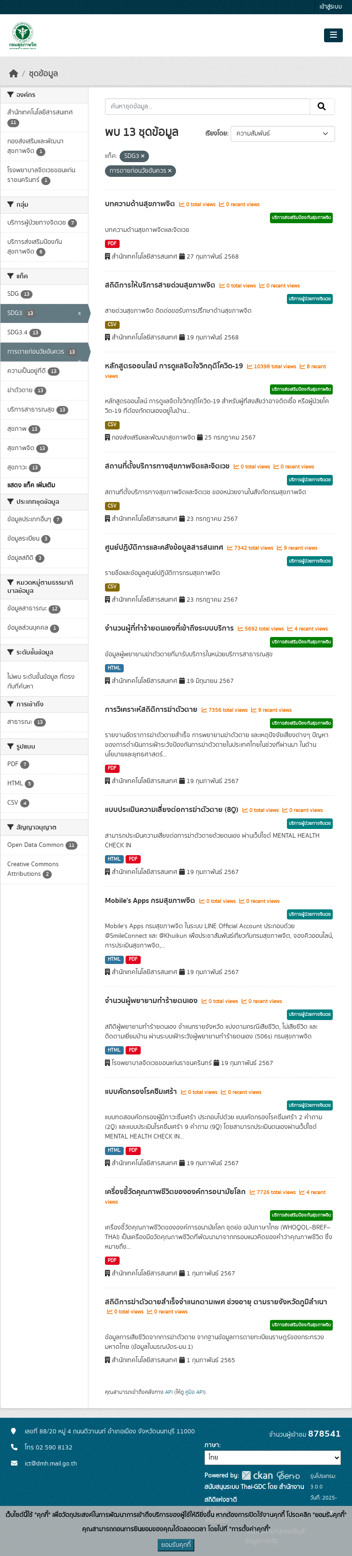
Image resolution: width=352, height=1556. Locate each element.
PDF (112, 244)
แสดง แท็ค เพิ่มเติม (31, 485)
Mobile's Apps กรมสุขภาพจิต (151, 901)
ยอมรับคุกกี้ (176, 1545)
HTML (114, 668)
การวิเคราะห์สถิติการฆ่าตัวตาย (152, 710)
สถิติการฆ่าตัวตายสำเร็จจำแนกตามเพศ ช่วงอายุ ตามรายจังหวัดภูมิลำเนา (216, 1302)
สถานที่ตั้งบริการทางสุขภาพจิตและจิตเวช (168, 466)
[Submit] (322, 106)
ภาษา (211, 1445)
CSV (112, 324)
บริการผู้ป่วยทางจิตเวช (310, 299)
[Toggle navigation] (333, 35)
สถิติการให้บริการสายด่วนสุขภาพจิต (161, 285)
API (169, 1392)
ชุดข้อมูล (43, 74)
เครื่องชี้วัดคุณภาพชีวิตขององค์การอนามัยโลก (176, 1192)
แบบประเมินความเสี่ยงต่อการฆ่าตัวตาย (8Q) (172, 810)
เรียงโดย (216, 133)
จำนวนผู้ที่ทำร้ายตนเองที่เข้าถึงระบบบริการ (170, 628)
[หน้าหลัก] (13, 74)
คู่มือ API (194, 1392)
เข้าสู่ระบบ (330, 7)
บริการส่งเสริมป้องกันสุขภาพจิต (301, 217)
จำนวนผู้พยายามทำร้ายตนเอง (152, 1001)
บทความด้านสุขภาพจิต (141, 204)
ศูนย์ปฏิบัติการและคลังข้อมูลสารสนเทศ (165, 547)
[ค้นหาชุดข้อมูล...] (208, 106)
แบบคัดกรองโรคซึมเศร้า (142, 1092)
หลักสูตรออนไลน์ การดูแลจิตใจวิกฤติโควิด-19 (175, 366)
